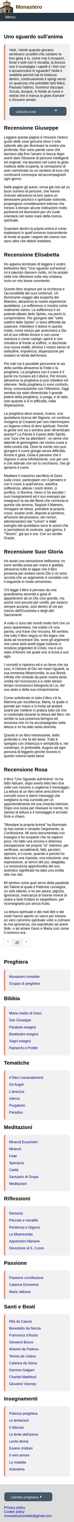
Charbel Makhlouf (22, 1377)
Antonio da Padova (23, 1349)
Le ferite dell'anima (23, 1434)
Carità (13, 1170)
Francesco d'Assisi (23, 1335)
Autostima (16, 1469)
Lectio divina (18, 1441)
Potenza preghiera (23, 1414)
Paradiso (16, 1112)
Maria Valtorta (19, 1292)
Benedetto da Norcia (25, 1328)
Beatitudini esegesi (23, 1034)
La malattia (17, 1462)
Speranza (16, 1163)
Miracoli (15, 1149)
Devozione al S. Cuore (26, 1248)
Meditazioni (18, 1184)
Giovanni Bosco (21, 1342)
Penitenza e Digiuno (24, 1227)
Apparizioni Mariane (24, 1241)
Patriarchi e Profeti (23, 1048)
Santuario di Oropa (23, 1177)
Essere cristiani (21, 1448)
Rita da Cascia (20, 1321)
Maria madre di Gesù (25, 1013)
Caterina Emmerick (24, 1285)
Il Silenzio (16, 1428)
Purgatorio (17, 1105)
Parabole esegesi (22, 1027)
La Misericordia (21, 1234)
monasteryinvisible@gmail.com (28, 1516)
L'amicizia (16, 1092)
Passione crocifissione (26, 1278)
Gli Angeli (16, 1085)
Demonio (16, 1213)
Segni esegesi (20, 1041)
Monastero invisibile (24, 977)
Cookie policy (14, 1512)
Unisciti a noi (26, 112)
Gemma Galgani (21, 1370)
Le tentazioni (19, 1420)
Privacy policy (14, 1508)
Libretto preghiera (24, 1497)
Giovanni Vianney (22, 1384)
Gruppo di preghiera (24, 984)
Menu (10, 17)
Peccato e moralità (23, 1220)
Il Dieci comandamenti (26, 1078)
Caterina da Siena (23, 1363)
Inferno (14, 1099)
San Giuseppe (20, 1020)
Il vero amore (19, 1455)
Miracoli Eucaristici (23, 1142)
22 (17, 943)
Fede (13, 1156)
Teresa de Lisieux (22, 1356)
